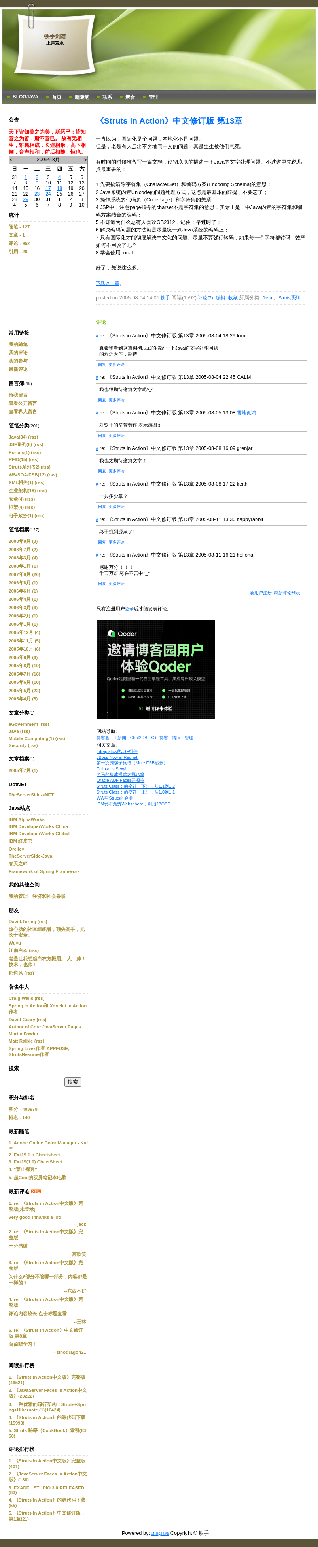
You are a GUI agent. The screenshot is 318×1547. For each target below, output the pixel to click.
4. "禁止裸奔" (23, 1169)
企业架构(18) (22, 490)
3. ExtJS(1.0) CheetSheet (35, 1161)
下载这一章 (107, 283)
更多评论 (117, 364)
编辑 (220, 297)
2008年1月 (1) (23, 566)
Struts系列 (289, 297)
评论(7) (205, 297)
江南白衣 (18, 950)
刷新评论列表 (287, 592)
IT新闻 (120, 737)
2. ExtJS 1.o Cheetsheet (34, 1154)
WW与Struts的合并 (115, 798)
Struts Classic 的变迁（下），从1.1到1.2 (136, 786)
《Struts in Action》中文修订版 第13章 (169, 120)
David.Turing (22, 921)
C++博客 (159, 737)
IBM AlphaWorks (27, 819)
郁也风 (16, 973)
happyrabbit (250, 519)
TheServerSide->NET (31, 794)
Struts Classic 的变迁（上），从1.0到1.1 (136, 792)
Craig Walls (21, 998)
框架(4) (16, 507)
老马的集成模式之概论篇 (120, 774)
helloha (245, 555)
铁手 (165, 297)
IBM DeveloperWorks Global (39, 833)
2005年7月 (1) (23, 770)
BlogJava (25, 97)
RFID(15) (18, 459)
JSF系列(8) (20, 444)
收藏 (233, 297)
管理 (153, 97)
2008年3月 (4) (23, 557)
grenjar (245, 448)
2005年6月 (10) (24, 682)
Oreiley (16, 849)
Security (17, 745)
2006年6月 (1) (23, 591)
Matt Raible (21, 1041)
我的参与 (18, 361)
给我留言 (18, 395)
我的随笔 (18, 344)
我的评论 (18, 352)
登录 (129, 608)
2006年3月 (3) (23, 607)
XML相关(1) (21, 482)
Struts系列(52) (24, 467)
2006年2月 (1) (23, 616)
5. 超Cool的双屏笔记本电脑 (37, 1177)
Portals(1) (19, 452)
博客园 (103, 737)
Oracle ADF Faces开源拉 (120, 780)
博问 (176, 737)
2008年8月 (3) (23, 541)
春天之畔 (18, 863)
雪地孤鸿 (246, 412)
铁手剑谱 (55, 36)
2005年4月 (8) (23, 698)
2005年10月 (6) (24, 649)
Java (14, 731)
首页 (56, 97)
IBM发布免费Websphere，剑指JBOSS (133, 804)
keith (242, 484)
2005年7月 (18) (24, 674)
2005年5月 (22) (24, 690)
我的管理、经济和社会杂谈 (37, 896)
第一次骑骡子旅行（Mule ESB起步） (132, 762)
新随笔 (82, 97)
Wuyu (15, 943)
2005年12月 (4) (24, 632)
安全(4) (16, 499)
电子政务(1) (21, 515)
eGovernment (23, 724)
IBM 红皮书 (20, 841)
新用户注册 (261, 592)
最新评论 (18, 369)
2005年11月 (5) (24, 640)
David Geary (22, 1019)
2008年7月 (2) (23, 549)
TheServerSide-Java (30, 856)
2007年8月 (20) (24, 574)
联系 (107, 97)
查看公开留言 (23, 403)
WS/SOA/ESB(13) (27, 474)
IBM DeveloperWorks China (38, 826)
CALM (244, 377)
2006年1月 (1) (23, 624)
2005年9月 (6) (23, 657)
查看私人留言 (23, 411)
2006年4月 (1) (23, 599)
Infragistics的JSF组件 (117, 751)
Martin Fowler (23, 1033)
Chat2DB (139, 737)
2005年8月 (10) (24, 665)
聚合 (130, 97)
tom (241, 336)
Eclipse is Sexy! (112, 768)
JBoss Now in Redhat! (117, 757)
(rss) (33, 437)
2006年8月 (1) (23, 582)
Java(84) (18, 437)
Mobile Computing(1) (31, 738)
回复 (102, 364)
